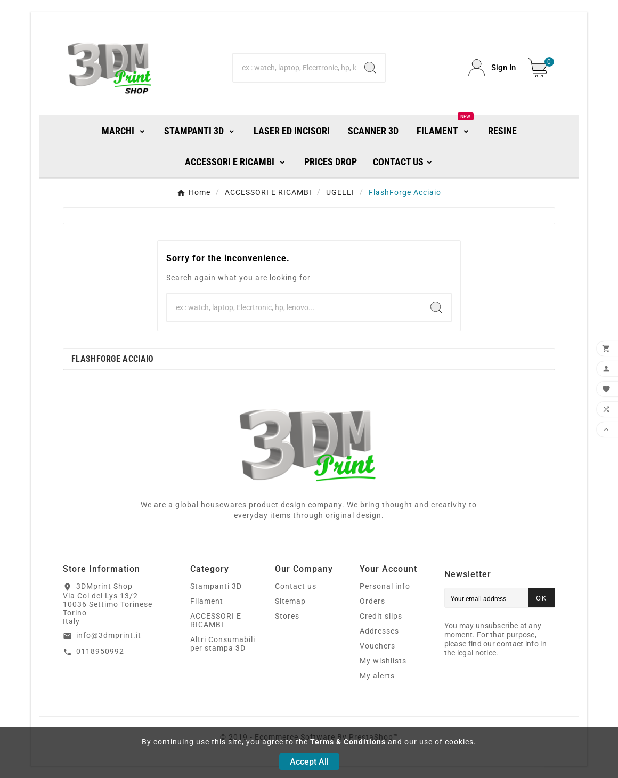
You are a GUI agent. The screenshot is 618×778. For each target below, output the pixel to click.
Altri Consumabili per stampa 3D (222, 643)
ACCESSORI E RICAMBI (215, 620)
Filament (206, 601)
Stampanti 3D (216, 586)
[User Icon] (492, 67)
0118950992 (100, 651)
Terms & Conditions (348, 742)
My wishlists (383, 661)
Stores (287, 616)
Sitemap (290, 601)
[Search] (294, 68)
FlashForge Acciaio (112, 359)
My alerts (377, 675)
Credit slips (381, 616)
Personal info (385, 586)
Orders (372, 601)
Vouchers (377, 646)
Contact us (295, 586)
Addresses (379, 631)
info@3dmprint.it (108, 635)
